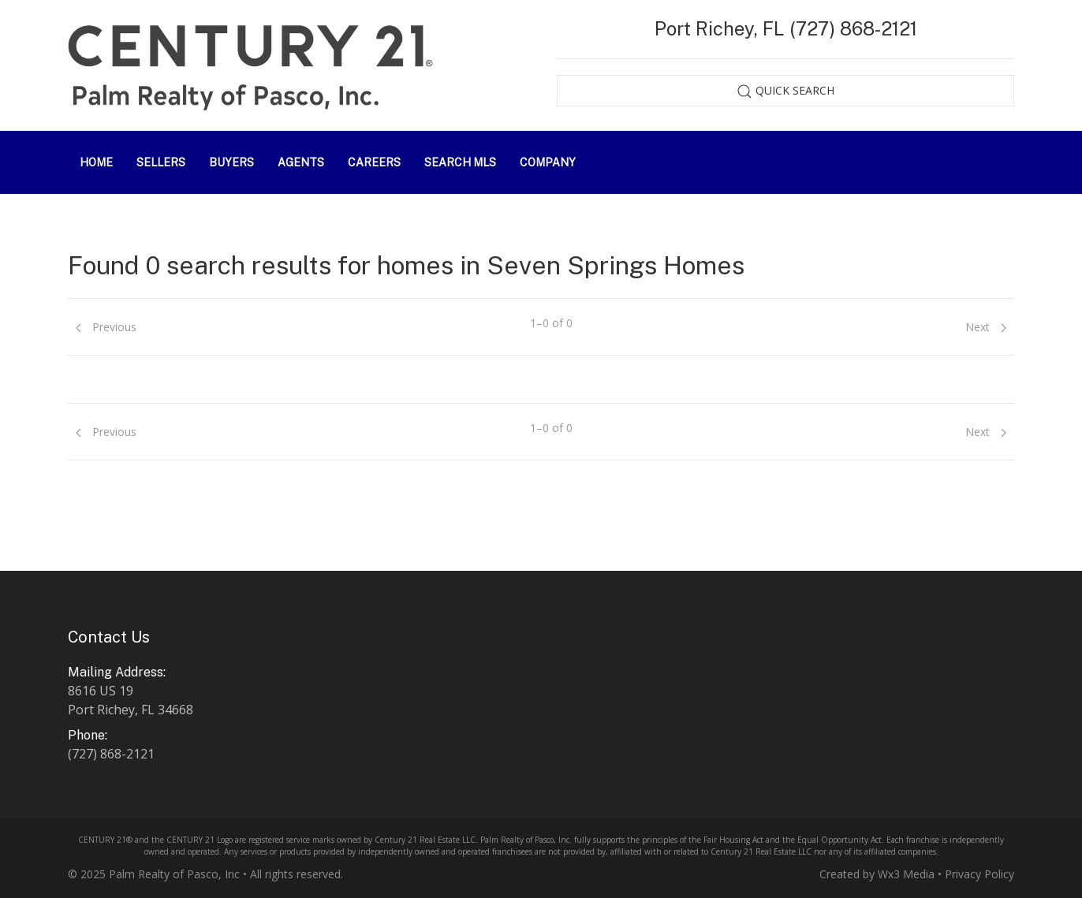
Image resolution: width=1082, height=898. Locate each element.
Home (96, 162)
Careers (374, 162)
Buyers (231, 162)
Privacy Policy (979, 873)
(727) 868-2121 (111, 753)
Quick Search (785, 91)
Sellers (160, 162)
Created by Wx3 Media (877, 873)
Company (548, 162)
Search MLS (460, 162)
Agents (301, 162)
